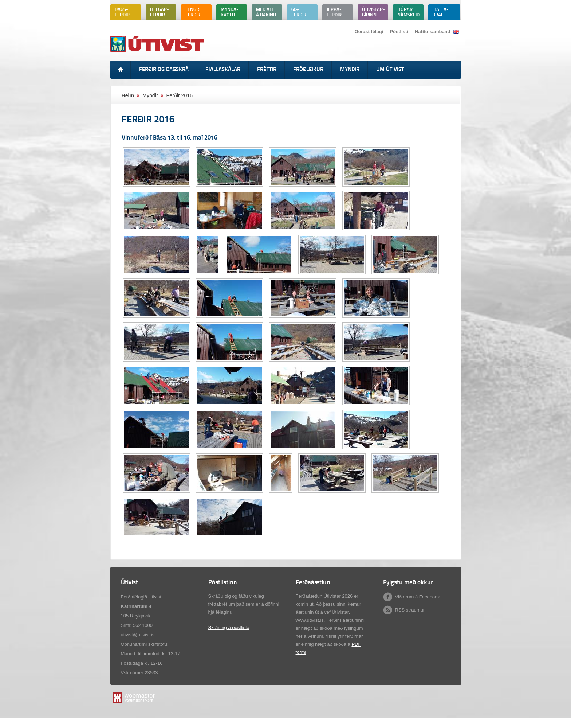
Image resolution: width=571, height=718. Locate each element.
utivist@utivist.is (138, 634)
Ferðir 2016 (179, 95)
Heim (128, 95)
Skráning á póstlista (228, 627)
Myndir (150, 95)
